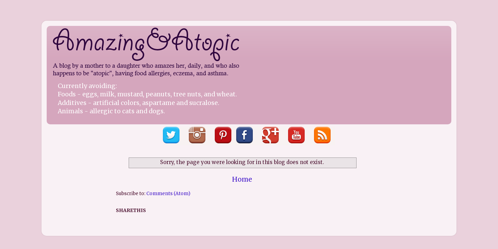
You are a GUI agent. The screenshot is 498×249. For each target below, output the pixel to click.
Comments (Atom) (168, 194)
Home (242, 179)
